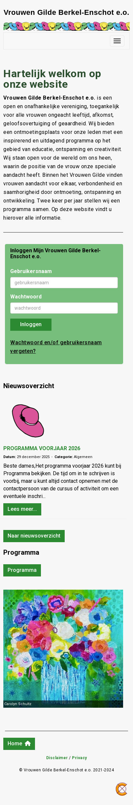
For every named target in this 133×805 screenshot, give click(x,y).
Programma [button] (22, 570)
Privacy (79, 758)
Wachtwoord (26, 297)
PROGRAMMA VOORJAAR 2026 (41, 448)
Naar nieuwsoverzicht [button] (34, 536)
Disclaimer (57, 758)
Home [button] (19, 743)
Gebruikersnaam (31, 271)
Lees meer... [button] (22, 509)
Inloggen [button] (31, 324)
